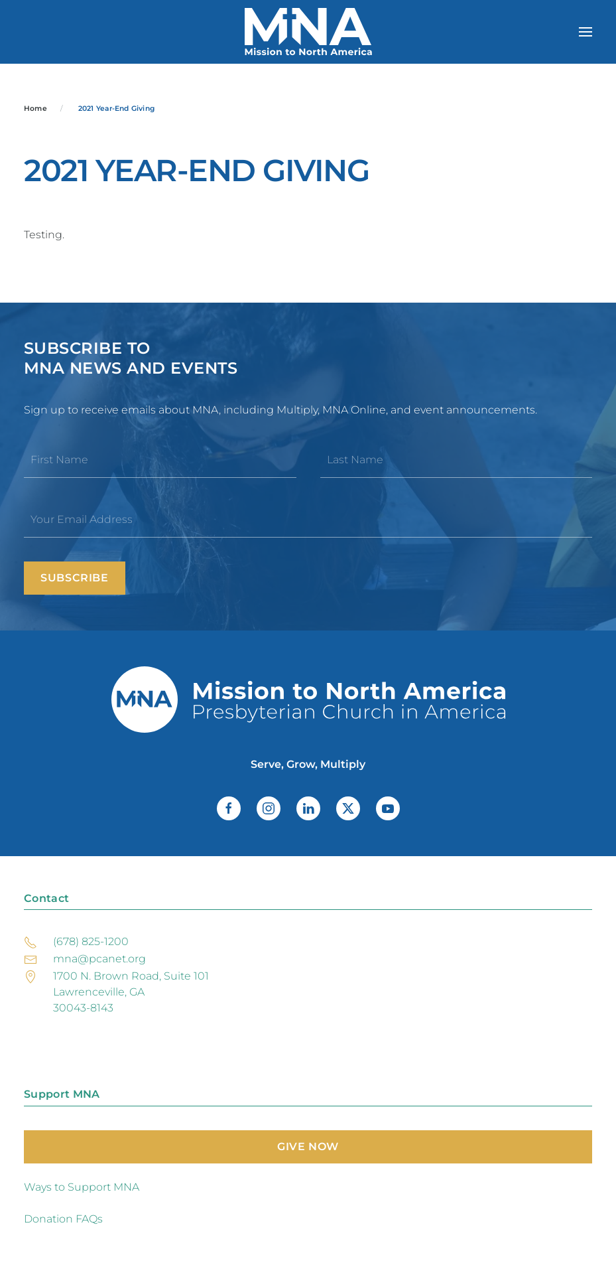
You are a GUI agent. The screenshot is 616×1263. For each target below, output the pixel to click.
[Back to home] (308, 32)
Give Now (308, 1146)
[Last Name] (456, 460)
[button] (585, 32)
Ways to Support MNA (81, 1187)
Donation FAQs (63, 1219)
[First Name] (160, 460)
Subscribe (74, 577)
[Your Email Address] (308, 520)
